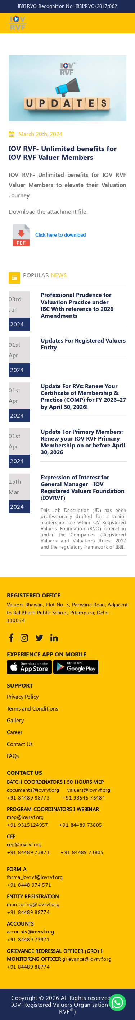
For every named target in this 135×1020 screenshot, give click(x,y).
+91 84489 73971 (28, 939)
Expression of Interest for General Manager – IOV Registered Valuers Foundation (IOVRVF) (83, 487)
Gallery (15, 720)
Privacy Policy (23, 696)
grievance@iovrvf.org (86, 958)
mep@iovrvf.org (25, 817)
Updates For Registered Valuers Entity (83, 343)
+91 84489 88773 (28, 797)
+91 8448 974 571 (29, 884)
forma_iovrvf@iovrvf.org (35, 877)
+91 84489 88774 (28, 912)
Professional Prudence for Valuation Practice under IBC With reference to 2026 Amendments (77, 305)
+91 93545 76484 (83, 797)
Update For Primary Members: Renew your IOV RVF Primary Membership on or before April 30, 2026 (83, 442)
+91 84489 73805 (80, 824)
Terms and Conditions (32, 708)
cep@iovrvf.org (24, 844)
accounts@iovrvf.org (30, 931)
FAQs (13, 755)
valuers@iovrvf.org (89, 789)
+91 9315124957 (27, 824)
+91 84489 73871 (28, 852)
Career (14, 732)
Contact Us (19, 743)
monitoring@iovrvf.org (33, 904)
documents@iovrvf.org (33, 789)
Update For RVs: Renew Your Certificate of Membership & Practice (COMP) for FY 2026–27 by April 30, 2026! (83, 396)
